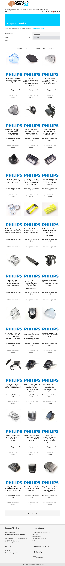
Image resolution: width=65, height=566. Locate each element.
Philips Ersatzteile (38, 28)
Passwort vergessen (11, 553)
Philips (29, 28)
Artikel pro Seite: (22, 48)
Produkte (37, 34)
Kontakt (7, 551)
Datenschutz (36, 536)
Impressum (36, 542)
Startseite (8, 28)
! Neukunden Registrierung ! (41, 532)
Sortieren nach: (40, 48)
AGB (33, 540)
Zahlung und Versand (39, 538)
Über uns (35, 534)
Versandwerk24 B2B (19, 28)
